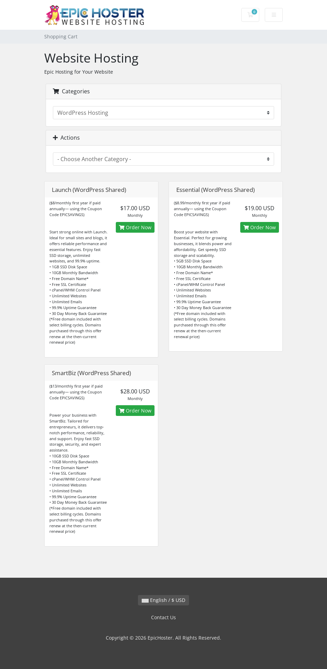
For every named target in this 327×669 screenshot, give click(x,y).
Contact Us (163, 617)
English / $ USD (163, 600)
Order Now (135, 227)
